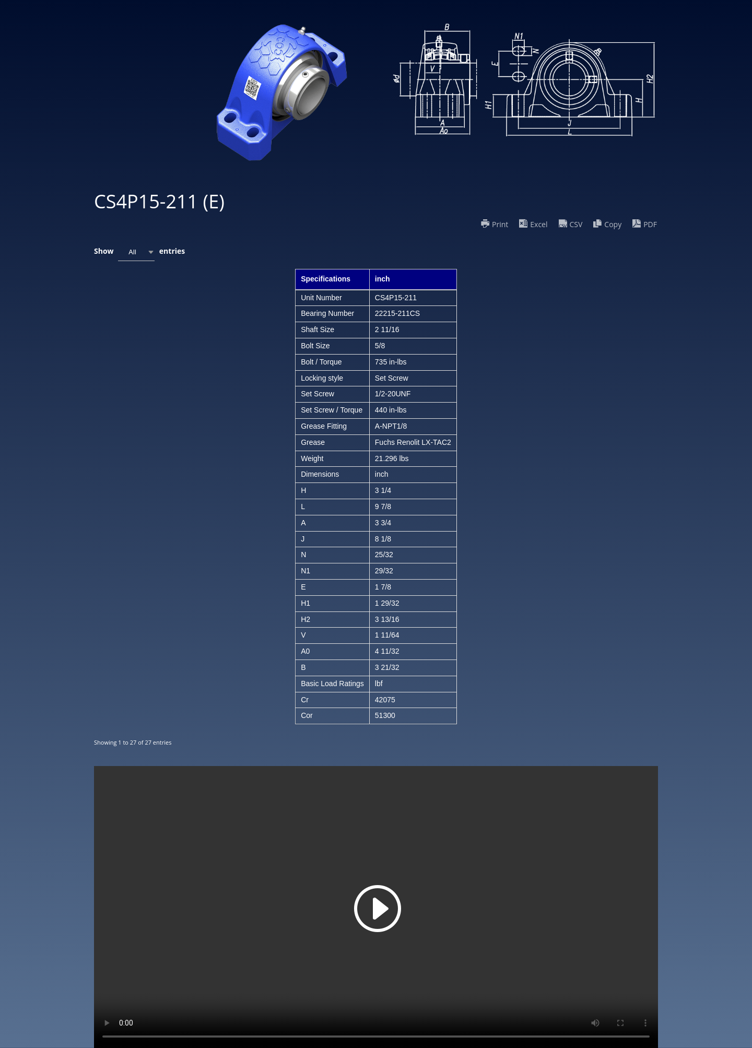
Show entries (139, 252)
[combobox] (136, 252)
